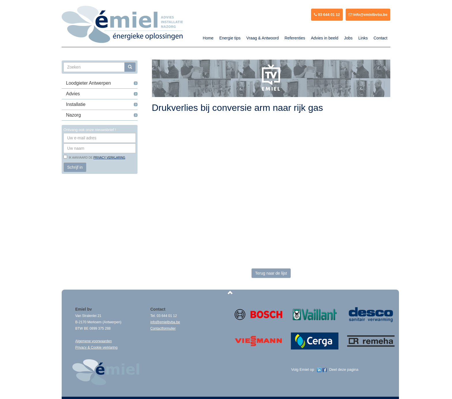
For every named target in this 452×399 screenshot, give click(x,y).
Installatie (76, 104)
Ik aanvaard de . (96, 157)
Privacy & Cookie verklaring (96, 347)
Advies (73, 93)
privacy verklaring (109, 157)
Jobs (348, 38)
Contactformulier (163, 328)
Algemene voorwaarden (93, 341)
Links (363, 38)
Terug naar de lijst (271, 273)
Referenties (295, 38)
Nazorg (73, 115)
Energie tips (230, 38)
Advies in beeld (324, 38)
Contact (380, 38)
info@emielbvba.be (368, 14)
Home (208, 38)
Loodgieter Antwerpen (88, 83)
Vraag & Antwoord (262, 38)
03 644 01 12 (327, 14)
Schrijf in (75, 167)
